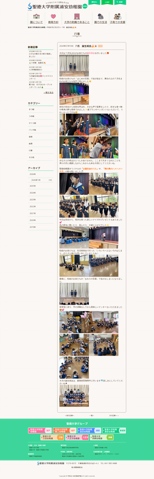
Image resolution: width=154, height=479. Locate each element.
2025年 (33, 186)
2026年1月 (35, 180)
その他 (31, 157)
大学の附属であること (77, 22)
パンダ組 (32, 130)
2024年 (33, 193)
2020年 (33, 220)
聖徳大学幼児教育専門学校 (70, 448)
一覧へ (91, 415)
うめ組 (31, 116)
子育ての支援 (117, 22)
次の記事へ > (114, 415)
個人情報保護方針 (77, 467)
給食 (30, 143)
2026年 (33, 174)
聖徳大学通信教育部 (35, 456)
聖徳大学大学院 (34, 448)
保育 (30, 137)
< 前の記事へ (69, 415)
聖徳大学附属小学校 (101, 448)
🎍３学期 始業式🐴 (37, 63)
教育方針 (53, 22)
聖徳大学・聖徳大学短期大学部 (39, 450)
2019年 (33, 227)
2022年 (33, 206)
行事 (30, 150)
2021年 (33, 213)
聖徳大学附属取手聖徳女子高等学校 (73, 456)
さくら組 (32, 123)
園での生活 (100, 22)
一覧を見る (48, 92)
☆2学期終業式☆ (35, 69)
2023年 (33, 199)
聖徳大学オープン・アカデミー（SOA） (107, 454)
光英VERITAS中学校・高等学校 (71, 454)
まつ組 (31, 109)
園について (36, 22)
